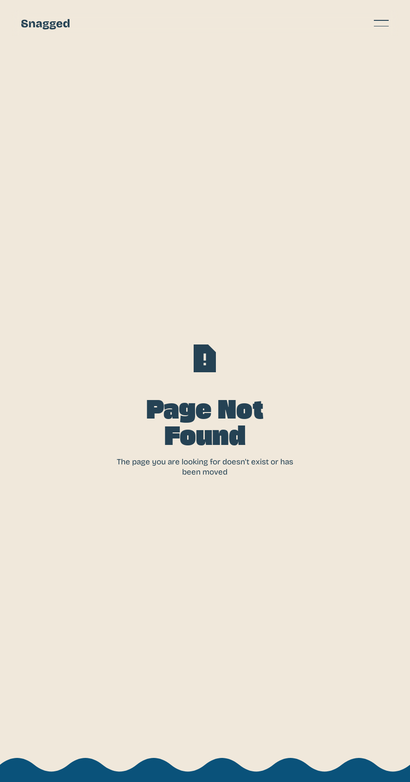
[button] (381, 23)
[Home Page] (45, 23)
